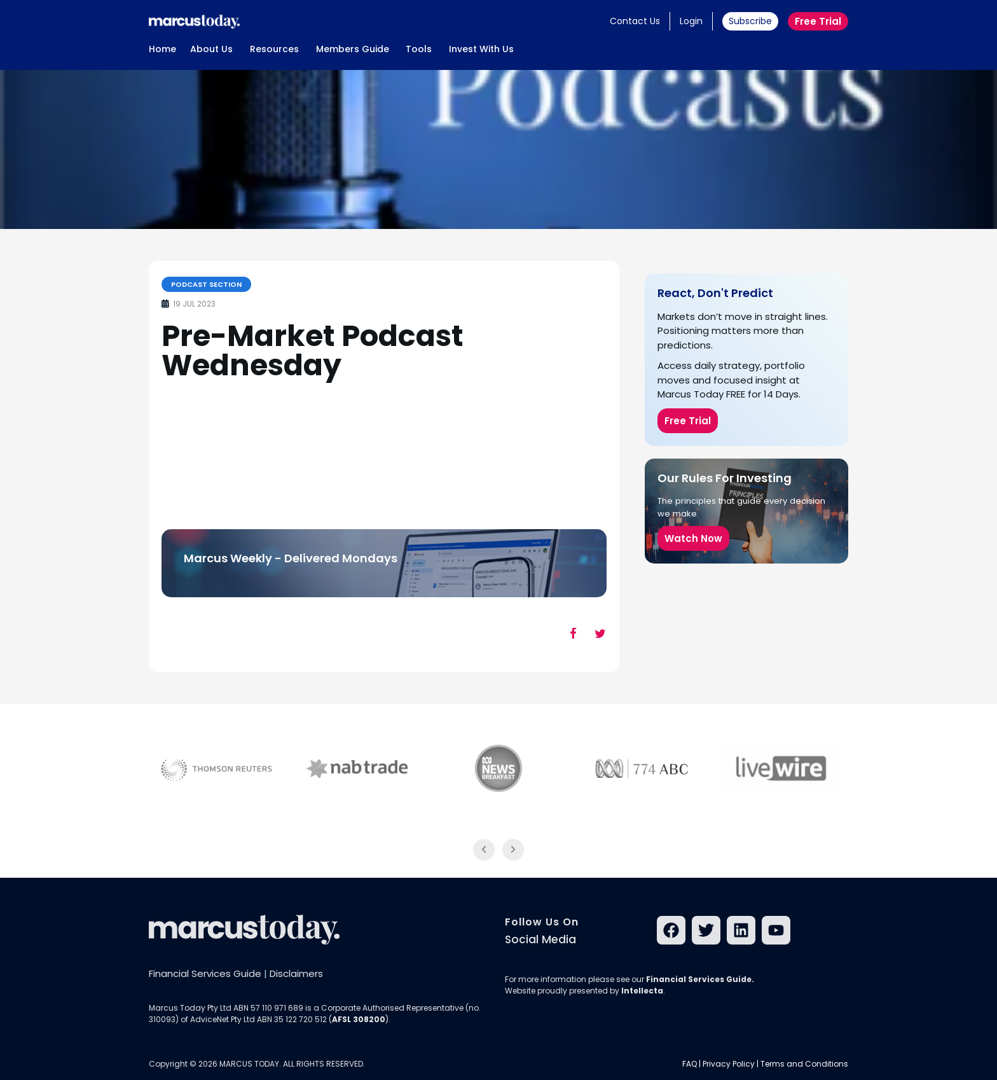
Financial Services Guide (205, 973)
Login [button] (691, 21)
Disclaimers (296, 973)
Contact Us (635, 21)
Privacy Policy (729, 1063)
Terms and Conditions (804, 1063)
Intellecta (642, 990)
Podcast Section (206, 284)
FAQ (689, 1063)
